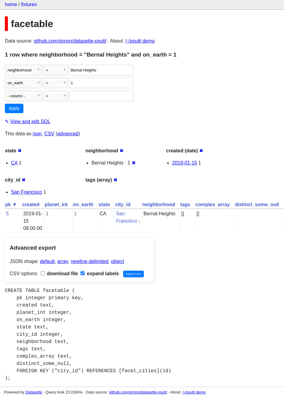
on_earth (83, 204)
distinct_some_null (257, 204)
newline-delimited (90, 261)
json (37, 133)
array (62, 261)
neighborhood (158, 204)
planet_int (56, 204)
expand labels (100, 273)
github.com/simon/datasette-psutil (70, 40)
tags (185, 204)
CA (14, 162)
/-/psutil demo (140, 40)
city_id (122, 204)
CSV (49, 133)
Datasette (34, 392)
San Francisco (26, 192)
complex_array (213, 204)
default (47, 261)
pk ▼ (11, 204)
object (117, 261)
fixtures (29, 4)
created (31, 204)
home (11, 4)
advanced (67, 133)
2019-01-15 (184, 162)
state (104, 204)
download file (59, 273)
